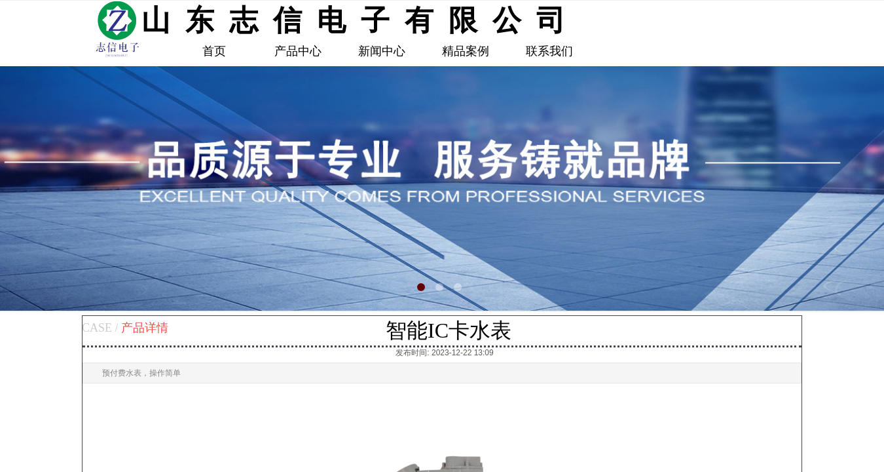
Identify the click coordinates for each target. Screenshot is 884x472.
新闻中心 (381, 51)
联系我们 (549, 51)
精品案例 (465, 51)
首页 (214, 51)
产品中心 (298, 51)
